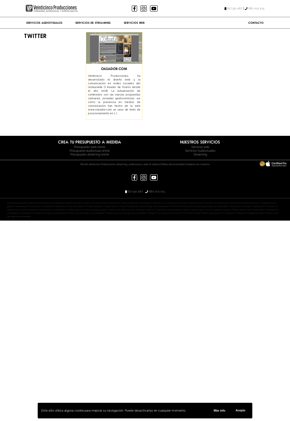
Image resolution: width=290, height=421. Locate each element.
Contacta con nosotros (197, 164)
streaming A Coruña (202, 209)
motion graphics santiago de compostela (126, 213)
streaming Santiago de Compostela (86, 213)
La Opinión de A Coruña (170, 213)
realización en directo (241, 206)
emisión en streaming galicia (244, 203)
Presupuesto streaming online (89, 154)
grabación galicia (222, 209)
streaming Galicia (76, 206)
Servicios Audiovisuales (44, 22)
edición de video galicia (96, 203)
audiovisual (21, 206)
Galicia (186, 209)
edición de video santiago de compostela (130, 203)
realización (258, 209)
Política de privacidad (172, 164)
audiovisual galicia (16, 203)
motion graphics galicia (95, 209)
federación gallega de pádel (251, 213)
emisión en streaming (217, 203)
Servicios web (200, 147)
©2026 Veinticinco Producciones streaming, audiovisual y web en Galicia (119, 164)
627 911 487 (234, 8)
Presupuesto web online (89, 147)
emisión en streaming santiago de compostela (205, 206)
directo (152, 213)
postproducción (196, 203)
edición (150, 209)
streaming (60, 206)
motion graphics (95, 206)
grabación (259, 206)
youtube (154, 8)
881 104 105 (256, 8)
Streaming (200, 154)
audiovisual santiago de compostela (45, 203)
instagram (144, 8)
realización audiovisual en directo (169, 203)
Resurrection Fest (242, 209)
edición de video (74, 203)
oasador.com (114, 69)
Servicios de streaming (93, 22)
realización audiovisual (41, 206)
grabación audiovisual (40, 209)
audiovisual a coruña (115, 206)
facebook (135, 8)
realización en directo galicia (67, 209)
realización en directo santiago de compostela (44, 213)
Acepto (240, 410)
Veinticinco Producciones (55, 7)
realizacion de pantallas (168, 209)
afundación (229, 213)
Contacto (256, 22)
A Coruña (175, 206)
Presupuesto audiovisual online (90, 150)
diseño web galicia (211, 213)
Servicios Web (134, 22)
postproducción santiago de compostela (148, 206)
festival (141, 209)
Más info (219, 410)
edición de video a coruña (122, 209)
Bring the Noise (192, 213)
